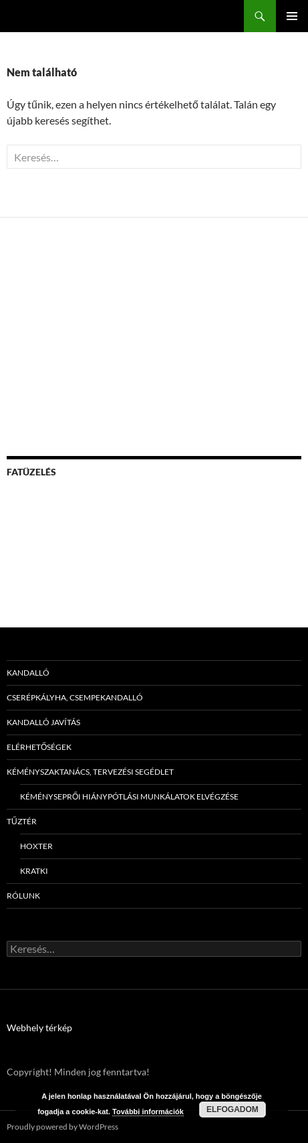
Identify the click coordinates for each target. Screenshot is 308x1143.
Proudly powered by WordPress (62, 1127)
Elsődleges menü (292, 16)
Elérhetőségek (39, 747)
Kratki (34, 871)
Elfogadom (232, 1109)
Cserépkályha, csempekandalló (75, 697)
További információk (148, 1112)
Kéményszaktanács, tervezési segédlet (90, 772)
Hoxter (36, 846)
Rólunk (23, 896)
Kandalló (28, 673)
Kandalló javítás (43, 722)
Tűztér (22, 821)
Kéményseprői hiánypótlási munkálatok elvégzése (129, 796)
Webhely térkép (39, 1027)
